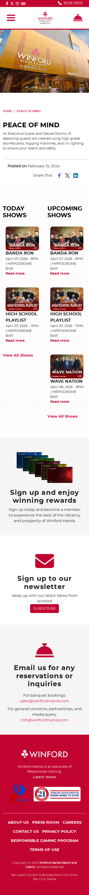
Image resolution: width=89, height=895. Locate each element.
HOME (7, 111)
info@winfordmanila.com (44, 720)
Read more (15, 273)
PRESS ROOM (45, 822)
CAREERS (72, 822)
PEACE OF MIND (29, 111)
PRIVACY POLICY (59, 831)
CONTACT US (26, 831)
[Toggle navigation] (11, 18)
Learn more (44, 777)
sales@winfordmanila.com (44, 701)
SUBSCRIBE (44, 608)
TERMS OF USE (44, 850)
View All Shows (18, 355)
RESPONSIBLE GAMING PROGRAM (44, 841)
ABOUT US (18, 822)
